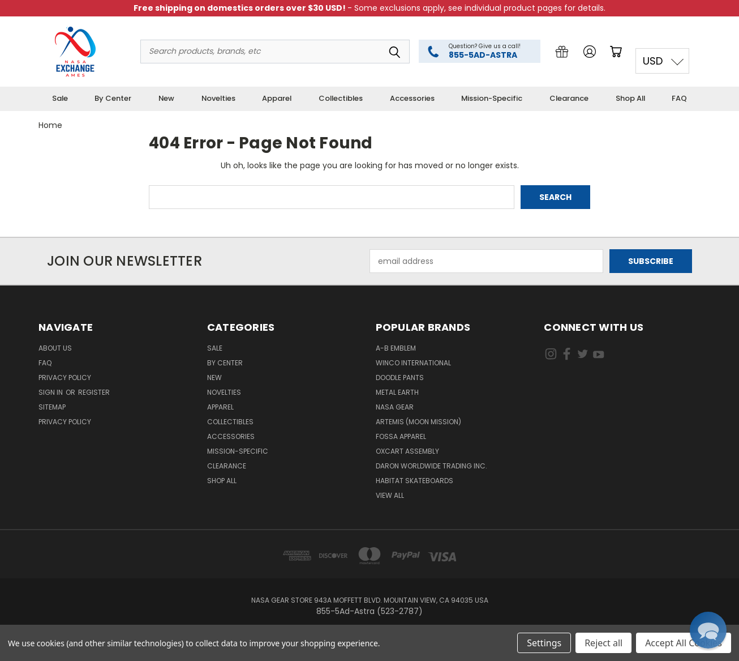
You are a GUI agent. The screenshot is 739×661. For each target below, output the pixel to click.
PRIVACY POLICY (64, 422)
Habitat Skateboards (414, 480)
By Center (112, 98)
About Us (55, 348)
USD (653, 61)
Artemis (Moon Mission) (418, 422)
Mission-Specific (491, 98)
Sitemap (52, 407)
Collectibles (341, 98)
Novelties (218, 98)
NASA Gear (395, 407)
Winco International (413, 363)
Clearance (568, 98)
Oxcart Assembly (407, 451)
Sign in (51, 392)
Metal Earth (397, 392)
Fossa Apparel (401, 436)
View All (390, 495)
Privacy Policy (64, 377)
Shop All (630, 98)
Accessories (412, 98)
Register (94, 392)
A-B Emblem (396, 348)
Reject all (603, 643)
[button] (708, 630)
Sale (60, 98)
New (166, 98)
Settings (544, 643)
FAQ (679, 98)
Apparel (276, 98)
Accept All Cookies (683, 643)
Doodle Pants (400, 377)
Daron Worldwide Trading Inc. (431, 466)
